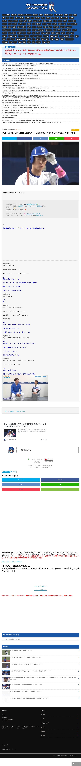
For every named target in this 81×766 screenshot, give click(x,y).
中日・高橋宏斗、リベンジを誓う (17, 658)
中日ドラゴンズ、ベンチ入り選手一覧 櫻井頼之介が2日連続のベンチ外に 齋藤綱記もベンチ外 (24, 97)
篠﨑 (33, 39)
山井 (33, 42)
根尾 (41, 15)
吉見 (59, 30)
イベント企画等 (21, 30)
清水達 (10, 21)
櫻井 (29, 39)
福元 (10, 27)
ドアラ (60, 21)
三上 (62, 39)
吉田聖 (23, 39)
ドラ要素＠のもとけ (65, 763)
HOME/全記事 (6, 15)
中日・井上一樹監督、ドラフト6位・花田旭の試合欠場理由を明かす (17, 68)
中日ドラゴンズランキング (44, 470)
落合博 (48, 24)
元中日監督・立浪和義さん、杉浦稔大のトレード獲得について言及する (18, 100)
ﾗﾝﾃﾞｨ (32, 36)
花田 (47, 39)
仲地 (25, 21)
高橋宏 (46, 15)
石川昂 (60, 15)
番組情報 (35, 15)
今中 (24, 33)
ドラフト (69, 27)
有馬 (29, 27)
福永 (17, 18)
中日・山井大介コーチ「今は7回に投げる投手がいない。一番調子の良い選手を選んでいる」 (23, 105)
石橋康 (45, 21)
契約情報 (62, 27)
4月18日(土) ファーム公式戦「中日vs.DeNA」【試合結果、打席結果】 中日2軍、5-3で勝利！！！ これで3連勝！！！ (30, 90)
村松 (12, 18)
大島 (66, 18)
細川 (66, 15)
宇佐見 (38, 24)
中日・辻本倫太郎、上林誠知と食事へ (15, 411)
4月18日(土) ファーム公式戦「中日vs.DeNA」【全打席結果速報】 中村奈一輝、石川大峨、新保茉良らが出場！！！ (29, 107)
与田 (13, 39)
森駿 (14, 27)
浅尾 (52, 36)
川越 (15, 36)
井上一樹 (14, 15)
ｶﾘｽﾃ (44, 24)
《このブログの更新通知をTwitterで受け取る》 (40, 473)
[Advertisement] (28, 527)
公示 (56, 36)
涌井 (62, 18)
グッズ (14, 30)
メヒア (4, 24)
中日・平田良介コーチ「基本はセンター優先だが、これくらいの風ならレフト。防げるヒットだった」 (25, 95)
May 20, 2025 (39, 215)
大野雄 (71, 18)
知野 (33, 24)
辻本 (48, 18)
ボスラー (26, 36)
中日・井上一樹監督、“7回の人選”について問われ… (22, 700)
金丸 (51, 15)
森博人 (47, 33)
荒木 (64, 30)
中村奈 (34, 27)
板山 (74, 21)
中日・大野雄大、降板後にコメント (10, 115)
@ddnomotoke (8, 729)
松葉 (10, 24)
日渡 (29, 33)
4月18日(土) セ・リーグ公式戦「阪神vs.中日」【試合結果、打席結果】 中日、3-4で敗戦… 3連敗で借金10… (28, 63)
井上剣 (39, 27)
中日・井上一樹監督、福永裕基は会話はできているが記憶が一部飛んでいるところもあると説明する (25, 70)
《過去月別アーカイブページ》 (9, 756)
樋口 (29, 30)
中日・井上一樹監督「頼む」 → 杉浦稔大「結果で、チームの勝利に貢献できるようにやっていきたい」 (26, 88)
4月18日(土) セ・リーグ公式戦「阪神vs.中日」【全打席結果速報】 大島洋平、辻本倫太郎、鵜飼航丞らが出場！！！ (29, 73)
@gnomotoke (9, 727)
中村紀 (34, 30)
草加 (21, 21)
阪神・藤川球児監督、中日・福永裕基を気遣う (12, 102)
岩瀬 (72, 33)
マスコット (38, 36)
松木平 (14, 24)
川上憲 (68, 30)
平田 (11, 42)
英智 (77, 36)
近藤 (33, 33)
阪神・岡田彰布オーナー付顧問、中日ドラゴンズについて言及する (17, 110)
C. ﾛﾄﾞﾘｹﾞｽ (73, 24)
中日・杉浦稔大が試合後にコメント (10, 93)
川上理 (10, 36)
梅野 (29, 24)
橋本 (55, 21)
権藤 (68, 33)
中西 (56, 15)
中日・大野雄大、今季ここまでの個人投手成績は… (21, 665)
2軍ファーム (28, 15)
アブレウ (46, 36)
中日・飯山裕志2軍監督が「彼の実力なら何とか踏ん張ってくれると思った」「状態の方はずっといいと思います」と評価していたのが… (39, 687)
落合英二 (20, 15)
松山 (70, 15)
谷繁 (14, 33)
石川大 (56, 39)
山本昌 (74, 30)
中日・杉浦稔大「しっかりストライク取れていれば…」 (22, 672)
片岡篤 (57, 33)
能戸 (38, 39)
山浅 (20, 24)
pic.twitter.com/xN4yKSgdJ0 (33, 213)
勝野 (50, 21)
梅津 (57, 18)
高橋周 (4, 21)
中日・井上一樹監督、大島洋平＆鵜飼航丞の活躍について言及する (25, 706)
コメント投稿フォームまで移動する (12, 569)
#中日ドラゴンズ (31, 206)
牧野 (52, 39)
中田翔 (27, 18)
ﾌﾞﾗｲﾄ (43, 18)
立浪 (75, 15)
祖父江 (35, 21)
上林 (70, 21)
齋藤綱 (4, 27)
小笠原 (37, 18)
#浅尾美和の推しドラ (31, 204)
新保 (43, 39)
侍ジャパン (48, 30)
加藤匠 (54, 24)
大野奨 (38, 42)
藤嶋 (40, 21)
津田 (30, 21)
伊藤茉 (49, 27)
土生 (38, 33)
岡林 (7, 18)
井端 (54, 30)
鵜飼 (32, 18)
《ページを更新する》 (40, 594)
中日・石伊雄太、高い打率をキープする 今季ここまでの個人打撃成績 (26, 679)
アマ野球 (43, 722)
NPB (61, 36)
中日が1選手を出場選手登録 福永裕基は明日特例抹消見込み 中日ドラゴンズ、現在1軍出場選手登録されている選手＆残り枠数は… (33, 122)
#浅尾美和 (20, 206)
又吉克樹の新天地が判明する (8, 117)
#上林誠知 (39, 206)
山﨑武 (4, 33)
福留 (63, 33)
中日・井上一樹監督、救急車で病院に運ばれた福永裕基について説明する (19, 65)
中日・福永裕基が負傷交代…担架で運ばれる (12, 85)
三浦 (45, 27)
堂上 (24, 42)
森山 (43, 33)
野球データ (40, 30)
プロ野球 (43, 726)
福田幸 (60, 24)
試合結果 (56, 27)
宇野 (4, 39)
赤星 (44, 42)
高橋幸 (23, 27)
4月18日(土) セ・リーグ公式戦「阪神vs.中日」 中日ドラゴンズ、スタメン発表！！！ (22, 78)
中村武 (19, 33)
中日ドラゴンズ (6, 30)
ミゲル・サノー (69, 39)
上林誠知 (14, 479)
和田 (10, 33)
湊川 (48, 42)
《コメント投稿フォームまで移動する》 (40, 475)
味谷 (53, 33)
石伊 (19, 27)
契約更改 (5, 42)
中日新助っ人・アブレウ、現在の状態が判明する (13, 80)
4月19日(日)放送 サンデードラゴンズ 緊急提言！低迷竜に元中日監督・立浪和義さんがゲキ (23, 120)
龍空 (52, 18)
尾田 (65, 21)
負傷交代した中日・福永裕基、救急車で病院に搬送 (14, 83)
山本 (24, 24)
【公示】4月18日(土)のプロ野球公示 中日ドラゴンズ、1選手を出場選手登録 (20, 75)
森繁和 (4, 36)
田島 (29, 42)
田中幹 (21, 18)
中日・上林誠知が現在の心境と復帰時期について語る (22, 693)
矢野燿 (18, 39)
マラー (20, 36)
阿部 (20, 42)
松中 (9, 39)
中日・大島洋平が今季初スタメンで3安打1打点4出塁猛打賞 (15, 112)
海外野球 (43, 735)
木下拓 (15, 21)
